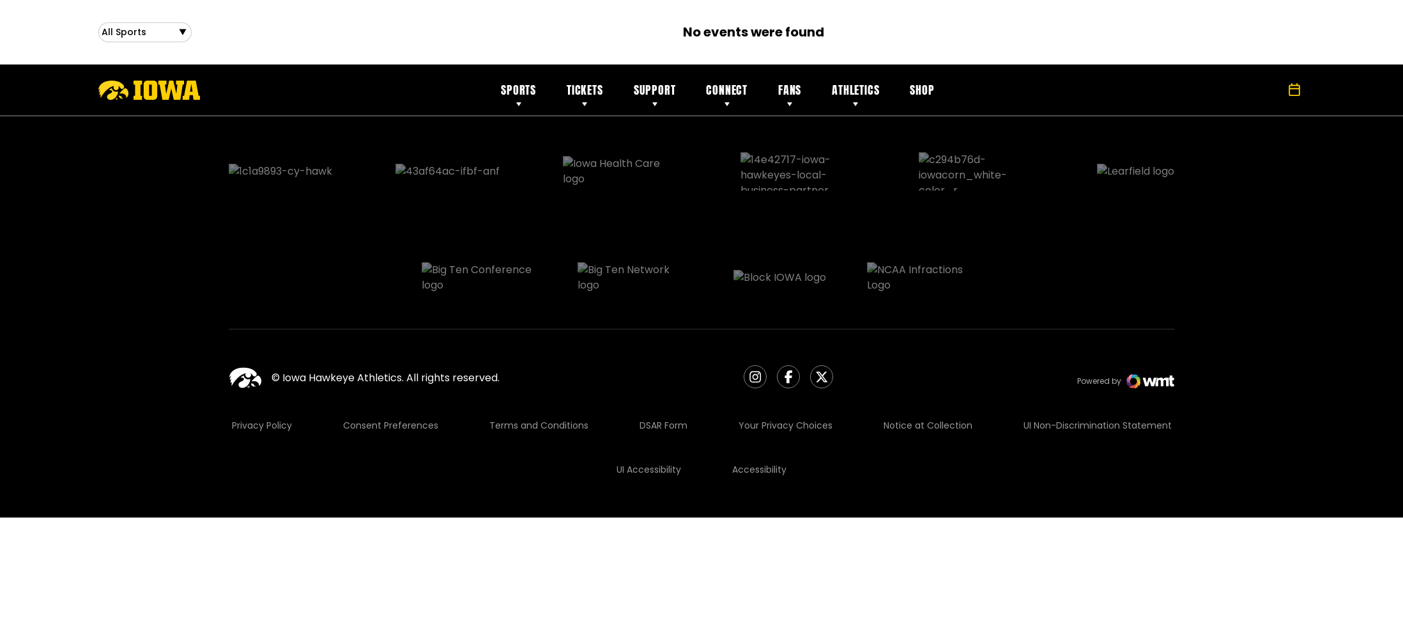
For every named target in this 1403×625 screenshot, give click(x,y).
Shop (922, 95)
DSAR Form (663, 362)
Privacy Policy (262, 362)
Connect (726, 95)
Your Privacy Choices (785, 362)
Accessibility (759, 406)
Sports (518, 95)
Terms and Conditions (538, 362)
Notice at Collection (928, 362)
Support (655, 95)
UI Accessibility (649, 406)
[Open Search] (1266, 95)
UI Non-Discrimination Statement (1097, 362)
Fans (789, 95)
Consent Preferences (390, 362)
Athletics (855, 95)
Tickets (585, 95)
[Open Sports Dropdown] (145, 35)
